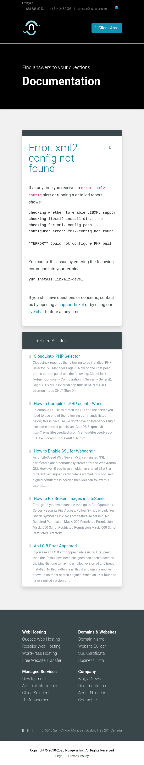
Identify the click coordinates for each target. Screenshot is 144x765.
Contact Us (88, 699)
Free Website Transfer (41, 660)
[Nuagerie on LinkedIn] (33, 731)
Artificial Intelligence (40, 685)
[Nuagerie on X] (29, 731)
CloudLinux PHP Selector (72, 374)
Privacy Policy (78, 756)
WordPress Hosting (39, 653)
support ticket (71, 304)
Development (34, 678)
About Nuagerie (92, 692)
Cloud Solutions (36, 692)
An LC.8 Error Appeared (72, 563)
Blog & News (89, 678)
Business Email (92, 660)
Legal (59, 756)
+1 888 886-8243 (33, 8)
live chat (36, 311)
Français (27, 3)
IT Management (36, 699)
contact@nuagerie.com (92, 8)
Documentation (92, 685)
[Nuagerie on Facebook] (23, 731)
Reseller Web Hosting (41, 646)
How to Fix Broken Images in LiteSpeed (72, 516)
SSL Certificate (91, 653)
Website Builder (92, 646)
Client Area (106, 27)
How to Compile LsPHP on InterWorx (72, 421)
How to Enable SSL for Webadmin (72, 469)
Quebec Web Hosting (41, 639)
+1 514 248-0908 (61, 8)
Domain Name (91, 639)
